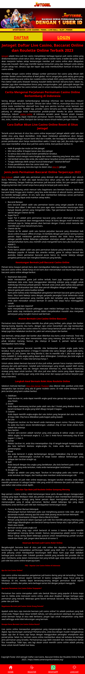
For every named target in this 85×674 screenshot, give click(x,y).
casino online (26, 114)
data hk (55, 167)
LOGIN (63, 37)
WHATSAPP (53, 669)
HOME (10, 669)
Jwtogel (5, 56)
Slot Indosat (7, 177)
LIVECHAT (74, 669)
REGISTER (32, 669)
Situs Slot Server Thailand (37, 386)
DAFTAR (21, 37)
